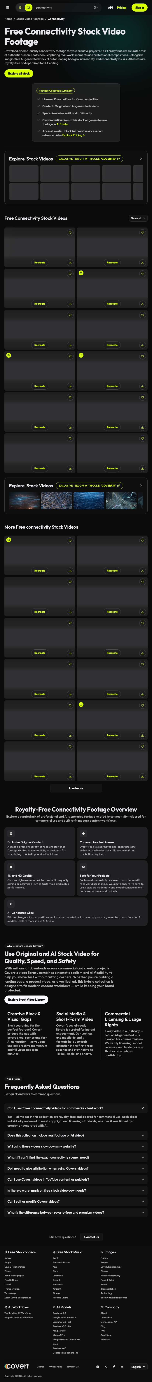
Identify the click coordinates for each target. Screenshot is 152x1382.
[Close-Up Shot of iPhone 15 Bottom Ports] (39, 637)
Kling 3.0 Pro (59, 1330)
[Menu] (7, 7)
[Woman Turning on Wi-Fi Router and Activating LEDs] (112, 288)
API (110, 7)
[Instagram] (97, 1366)
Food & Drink (11, 1280)
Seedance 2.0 (59, 1313)
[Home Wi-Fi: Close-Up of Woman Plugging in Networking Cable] (112, 555)
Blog (103, 1326)
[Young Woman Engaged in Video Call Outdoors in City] (39, 555)
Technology (10, 1293)
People (7, 1262)
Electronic (58, 1284)
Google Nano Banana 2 (64, 1317)
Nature (7, 1258)
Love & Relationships (14, 1266)
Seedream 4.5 (59, 1348)
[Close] (141, 158)
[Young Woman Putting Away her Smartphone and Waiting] (112, 720)
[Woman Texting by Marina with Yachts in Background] (112, 637)
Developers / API (109, 1321)
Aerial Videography (14, 1275)
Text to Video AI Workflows (17, 1313)
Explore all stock (18, 73)
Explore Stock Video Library (26, 999)
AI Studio (62, 124)
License (40, 1366)
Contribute (106, 1335)
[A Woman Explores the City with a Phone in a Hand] (39, 371)
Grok (55, 1344)
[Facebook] (114, 1366)
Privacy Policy (55, 1366)
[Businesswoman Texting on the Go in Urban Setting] (39, 330)
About (104, 1313)
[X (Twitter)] (105, 1366)
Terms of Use (73, 1366)
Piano (55, 1271)
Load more (76, 788)
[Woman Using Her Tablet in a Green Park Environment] (112, 453)
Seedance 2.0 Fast (62, 1321)
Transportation (12, 1288)
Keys (55, 1266)
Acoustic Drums (60, 1297)
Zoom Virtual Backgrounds (17, 1297)
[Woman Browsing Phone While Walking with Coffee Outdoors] (39, 761)
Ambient (57, 1288)
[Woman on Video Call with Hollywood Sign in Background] (112, 371)
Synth (55, 1258)
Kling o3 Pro (59, 1335)
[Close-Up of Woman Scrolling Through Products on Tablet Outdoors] (39, 412)
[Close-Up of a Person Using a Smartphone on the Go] (39, 596)
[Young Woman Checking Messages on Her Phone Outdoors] (39, 453)
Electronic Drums (61, 1262)
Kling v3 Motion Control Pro (66, 1339)
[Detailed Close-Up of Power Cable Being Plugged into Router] (112, 330)
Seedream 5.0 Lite (62, 1326)
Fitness (7, 1271)
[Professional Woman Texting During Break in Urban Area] (112, 761)
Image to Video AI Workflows (18, 1317)
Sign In (139, 7)
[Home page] (16, 1367)
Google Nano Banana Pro (65, 1352)
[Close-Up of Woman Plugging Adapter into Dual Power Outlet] (39, 288)
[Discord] (122, 1366)
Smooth (56, 1280)
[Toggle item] (142, 1108)
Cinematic (58, 1275)
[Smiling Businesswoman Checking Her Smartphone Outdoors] (112, 679)
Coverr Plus (106, 1317)
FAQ (103, 1330)
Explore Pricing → (73, 135)
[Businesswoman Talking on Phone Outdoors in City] (112, 596)
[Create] (20, 7)
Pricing (121, 7)
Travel (7, 1284)
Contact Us (91, 1237)
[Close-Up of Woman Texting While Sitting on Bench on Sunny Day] (39, 679)
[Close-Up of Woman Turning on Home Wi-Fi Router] (112, 247)
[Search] (28, 7)
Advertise (105, 1339)
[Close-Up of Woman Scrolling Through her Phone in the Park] (112, 412)
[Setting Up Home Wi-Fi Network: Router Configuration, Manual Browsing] (39, 720)
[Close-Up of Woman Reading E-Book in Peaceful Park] (39, 247)
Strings (56, 1293)
